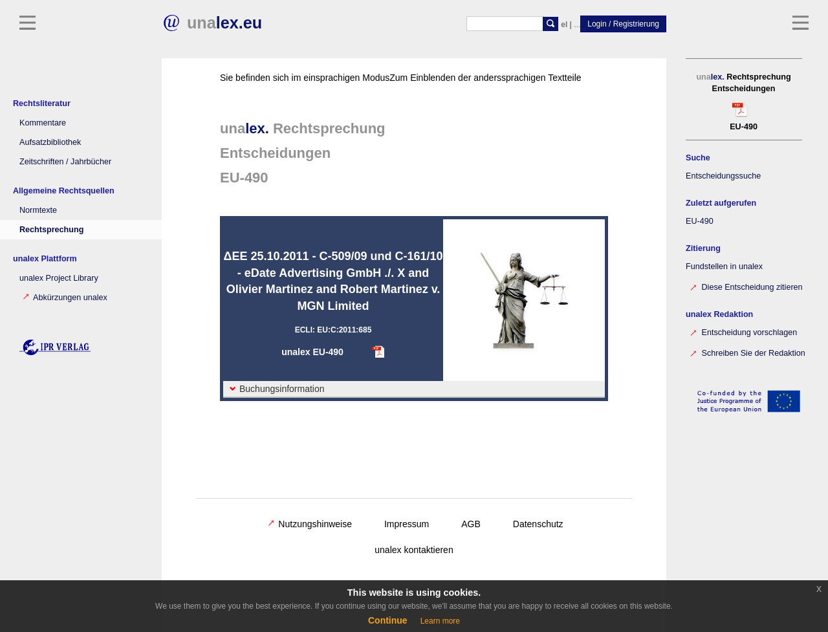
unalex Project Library (58, 278)
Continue (388, 620)
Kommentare (42, 122)
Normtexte (38, 210)
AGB (471, 524)
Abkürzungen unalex (65, 297)
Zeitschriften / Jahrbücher (65, 161)
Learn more (440, 621)
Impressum (406, 524)
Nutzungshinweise (310, 524)
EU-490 (700, 221)
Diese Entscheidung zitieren (746, 286)
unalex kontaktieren (414, 550)
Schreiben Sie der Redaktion (747, 352)
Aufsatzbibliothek (50, 142)
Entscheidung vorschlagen (743, 331)
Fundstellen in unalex (724, 266)
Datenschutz (538, 524)
